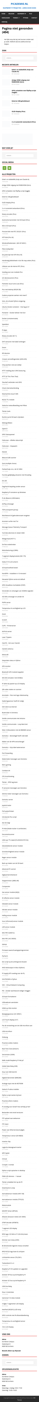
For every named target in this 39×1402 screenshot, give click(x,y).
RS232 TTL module (8, 400)
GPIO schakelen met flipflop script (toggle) (24, 91)
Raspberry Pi (21, 14)
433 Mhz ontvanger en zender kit (13, 597)
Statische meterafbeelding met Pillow (14, 405)
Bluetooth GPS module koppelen (13, 672)
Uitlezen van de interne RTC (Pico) (13, 266)
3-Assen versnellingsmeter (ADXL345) (14, 359)
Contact (34, 18)
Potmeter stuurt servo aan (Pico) (12, 284)
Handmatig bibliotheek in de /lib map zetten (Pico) (18, 260)
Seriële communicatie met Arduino (13, 718)
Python (25, 18)
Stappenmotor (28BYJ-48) (10, 881)
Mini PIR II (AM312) (8, 933)
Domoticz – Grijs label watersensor (13, 747)
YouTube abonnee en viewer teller (13, 533)
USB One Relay (7, 1286)
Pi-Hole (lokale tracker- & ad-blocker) (14, 829)
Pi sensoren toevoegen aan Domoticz (14, 788)
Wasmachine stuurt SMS (10, 394)
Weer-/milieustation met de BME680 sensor (16, 730)
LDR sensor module (8, 927)
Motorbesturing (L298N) (10, 550)
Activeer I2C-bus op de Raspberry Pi (14, 1281)
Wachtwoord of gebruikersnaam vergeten (16, 515)
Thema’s (15, 18)
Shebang (5, 1037)
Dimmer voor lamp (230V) (10, 1240)
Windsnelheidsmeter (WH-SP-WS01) (14, 243)
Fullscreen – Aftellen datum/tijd (12, 440)
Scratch (4, 620)
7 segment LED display (9, 1228)
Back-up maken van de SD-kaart (12, 863)
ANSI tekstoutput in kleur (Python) (13, 968)
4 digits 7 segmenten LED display (13, 1304)
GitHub (4, 944)
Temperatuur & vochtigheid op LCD (14, 608)
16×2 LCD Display (8, 1327)
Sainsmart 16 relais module (11, 1298)
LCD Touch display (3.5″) (10, 1020)
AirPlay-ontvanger (8, 504)
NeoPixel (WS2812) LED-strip (11, 1309)
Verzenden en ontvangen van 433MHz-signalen (17, 591)
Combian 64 (6, 771)
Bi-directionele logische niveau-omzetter (15, 1246)
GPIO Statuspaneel (8, 434)
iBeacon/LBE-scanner (9, 458)
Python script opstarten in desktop (13, 1170)
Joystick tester (6, 805)
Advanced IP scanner (9, 869)
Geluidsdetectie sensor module (12, 846)
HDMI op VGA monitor (9, 1008)
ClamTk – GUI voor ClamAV (11, 643)
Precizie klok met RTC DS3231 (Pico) (14, 232)
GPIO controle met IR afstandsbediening (15, 1315)
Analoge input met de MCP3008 (12, 1083)
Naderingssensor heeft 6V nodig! (13, 701)
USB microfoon (7, 1031)
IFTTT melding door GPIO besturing (13, 371)
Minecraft (5, 655)
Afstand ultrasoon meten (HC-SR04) (14, 1217)
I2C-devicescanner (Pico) (10, 278)
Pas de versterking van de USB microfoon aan (17, 1026)
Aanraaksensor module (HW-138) (13, 1194)
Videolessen (6, 18)
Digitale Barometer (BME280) (11, 1078)
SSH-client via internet (9, 707)
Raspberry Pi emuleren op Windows (14, 492)
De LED (4, 481)
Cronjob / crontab (8, 1165)
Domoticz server (7, 800)
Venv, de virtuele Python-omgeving (13, 301)
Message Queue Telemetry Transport (14, 527)
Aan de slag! (6, 823)
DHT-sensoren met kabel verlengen (14, 342)
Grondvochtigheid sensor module (13, 852)
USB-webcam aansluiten (10, 1002)
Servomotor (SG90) (8, 1055)
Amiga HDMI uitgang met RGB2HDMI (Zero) (21, 81)
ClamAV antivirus (7, 649)
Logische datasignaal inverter (11, 1147)
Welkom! (11, 14)
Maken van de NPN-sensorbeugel (13, 742)
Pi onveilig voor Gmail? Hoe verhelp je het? (16, 1107)
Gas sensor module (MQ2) (10, 892)
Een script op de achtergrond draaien (14, 962)
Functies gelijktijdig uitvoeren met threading (16, 475)
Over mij (4, 22)
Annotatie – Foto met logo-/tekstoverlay (15, 695)
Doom (4, 347)
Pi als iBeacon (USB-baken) (11, 498)
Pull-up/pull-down (8, 811)
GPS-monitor (6, 666)
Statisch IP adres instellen (10, 1089)
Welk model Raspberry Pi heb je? (13, 1060)
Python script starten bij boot (11, 1095)
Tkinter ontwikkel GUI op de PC (12, 1182)
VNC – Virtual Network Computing (13, 985)
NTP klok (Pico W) (8, 237)
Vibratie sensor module (9, 910)
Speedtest (5, 324)
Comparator (6, 886)
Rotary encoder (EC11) (9, 336)
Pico (30, 14)
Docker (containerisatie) (10, 318)
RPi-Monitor (6, 353)
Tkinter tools (6, 411)
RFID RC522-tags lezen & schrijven (13, 1252)
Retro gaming (6, 765)
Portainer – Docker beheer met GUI (13, 313)
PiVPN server (6, 602)
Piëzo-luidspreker (8, 249)
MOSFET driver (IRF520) (10, 1211)
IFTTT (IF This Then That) (10, 376)
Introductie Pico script (9, 817)
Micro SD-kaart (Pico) (9, 226)
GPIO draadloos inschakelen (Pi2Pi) (13, 585)
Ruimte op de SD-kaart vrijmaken (13, 417)
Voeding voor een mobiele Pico (12, 272)
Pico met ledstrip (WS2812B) (11, 289)
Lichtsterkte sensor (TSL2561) (12, 1257)
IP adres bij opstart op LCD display (13, 684)
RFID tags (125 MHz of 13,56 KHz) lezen (15, 1234)
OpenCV (4, 429)
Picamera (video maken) (10, 1043)
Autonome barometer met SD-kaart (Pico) (16, 220)
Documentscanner (8, 834)
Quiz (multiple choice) (9, 463)
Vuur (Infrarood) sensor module (12, 921)
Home (3, 14)
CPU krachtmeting (8, 776)
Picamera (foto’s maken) (10, 1101)
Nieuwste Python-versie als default (13, 579)
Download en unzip (8, 1188)
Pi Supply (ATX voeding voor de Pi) (13, 973)
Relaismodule (6, 1205)
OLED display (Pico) (18, 111)
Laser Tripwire (6, 637)
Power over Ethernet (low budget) (13, 1130)
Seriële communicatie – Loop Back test (15, 724)
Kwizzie (4, 452)
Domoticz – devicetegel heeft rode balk (15, 736)
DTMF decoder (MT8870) (10, 1223)
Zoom (4, 614)
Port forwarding (7, 753)
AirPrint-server (7, 631)
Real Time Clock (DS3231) (10, 1049)
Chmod (4, 1159)
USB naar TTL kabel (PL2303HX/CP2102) (15, 840)
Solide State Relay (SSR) (9, 1066)
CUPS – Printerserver (9, 626)
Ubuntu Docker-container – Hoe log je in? (15, 307)
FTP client (5, 1124)
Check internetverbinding (10, 388)
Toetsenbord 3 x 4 (8, 1263)
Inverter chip (6, 1141)
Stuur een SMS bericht (9, 1072)
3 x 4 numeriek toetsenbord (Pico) (24, 122)
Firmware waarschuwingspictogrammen (15, 950)
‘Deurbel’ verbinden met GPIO (12, 382)
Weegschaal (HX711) (9, 539)
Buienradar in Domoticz (10, 713)
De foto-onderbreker (9, 544)
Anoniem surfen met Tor (10, 521)
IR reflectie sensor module (10, 898)
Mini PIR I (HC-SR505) (9, 939)
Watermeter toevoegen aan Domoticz (14, 759)
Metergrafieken (7, 423)
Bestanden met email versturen (12, 1112)
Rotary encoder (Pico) (9, 214)
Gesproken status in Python (11, 660)
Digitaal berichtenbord (9, 875)
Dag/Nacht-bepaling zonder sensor (13, 486)
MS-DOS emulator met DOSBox (12, 678)
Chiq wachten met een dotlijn (12, 365)
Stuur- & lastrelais (8, 1292)
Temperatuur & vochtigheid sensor (13, 1321)
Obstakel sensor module (10, 904)
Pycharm (5, 956)
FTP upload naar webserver (11, 1118)
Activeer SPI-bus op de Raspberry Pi (14, 1275)
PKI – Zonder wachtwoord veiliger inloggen (16, 991)
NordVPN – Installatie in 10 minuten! (14, 573)
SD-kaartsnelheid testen (10, 568)
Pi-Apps (4, 330)
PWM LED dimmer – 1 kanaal (11, 1176)
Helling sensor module (9, 915)
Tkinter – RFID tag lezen (10, 782)
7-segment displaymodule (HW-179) (14, 556)
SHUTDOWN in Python (9, 979)
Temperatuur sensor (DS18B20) (12, 1136)
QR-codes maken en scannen (11, 689)
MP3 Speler (6, 1153)
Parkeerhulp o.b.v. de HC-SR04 (12, 469)
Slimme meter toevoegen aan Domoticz (15, 794)
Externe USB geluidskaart (21, 101)
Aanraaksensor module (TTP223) (13, 1199)
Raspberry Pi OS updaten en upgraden (15, 1269)
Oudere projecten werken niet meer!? (14, 295)
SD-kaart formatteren (9, 997)
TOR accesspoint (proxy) (10, 510)
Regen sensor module (9, 857)
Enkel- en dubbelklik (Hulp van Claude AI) (22, 70)
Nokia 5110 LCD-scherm (10, 562)
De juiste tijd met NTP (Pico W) (12, 255)
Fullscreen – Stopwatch (9, 446)
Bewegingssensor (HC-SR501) (11, 1014)
